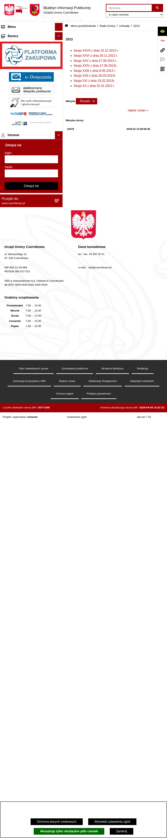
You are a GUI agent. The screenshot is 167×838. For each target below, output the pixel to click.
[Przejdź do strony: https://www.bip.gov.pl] (162, 40)
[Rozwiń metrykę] (86, 101)
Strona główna (12, 34)
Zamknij (121, 831)
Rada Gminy (107, 25)
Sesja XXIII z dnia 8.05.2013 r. (95, 70)
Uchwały (124, 25)
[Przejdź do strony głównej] (47, 10)
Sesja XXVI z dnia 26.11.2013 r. (96, 55)
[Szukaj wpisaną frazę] (157, 8)
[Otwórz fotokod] (162, 69)
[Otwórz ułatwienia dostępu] (162, 31)
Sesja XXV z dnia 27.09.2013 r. (95, 60)
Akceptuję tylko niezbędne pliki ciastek (69, 831)
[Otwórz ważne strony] (162, 59)
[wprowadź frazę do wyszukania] (129, 8)
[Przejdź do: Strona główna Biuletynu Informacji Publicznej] (66, 26)
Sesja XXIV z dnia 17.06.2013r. (95, 65)
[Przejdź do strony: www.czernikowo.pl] (162, 50)
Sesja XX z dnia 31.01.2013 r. (94, 85)
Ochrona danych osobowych (56, 821)
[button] (59, 34)
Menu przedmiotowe (16, 42)
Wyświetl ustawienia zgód (112, 821)
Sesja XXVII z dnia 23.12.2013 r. (96, 50)
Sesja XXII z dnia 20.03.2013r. (95, 75)
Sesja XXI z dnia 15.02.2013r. (94, 80)
